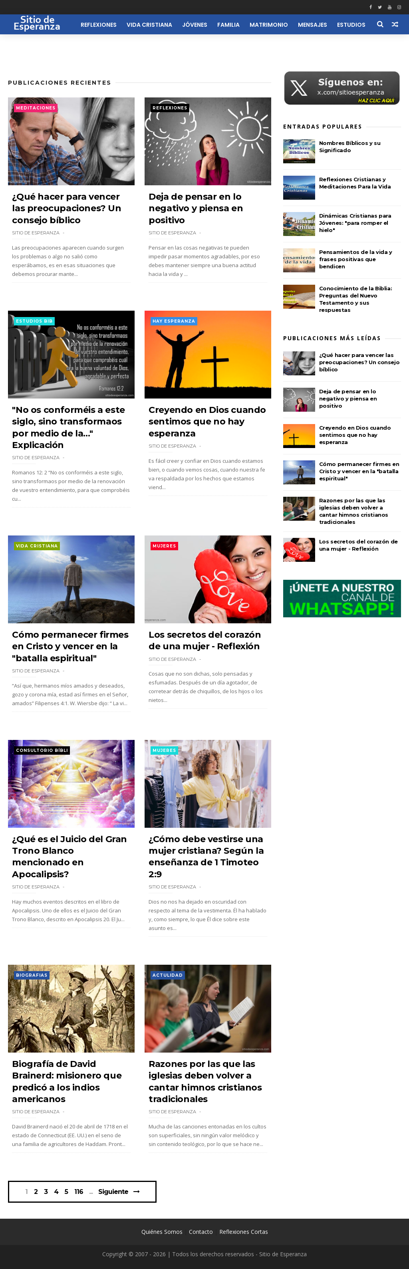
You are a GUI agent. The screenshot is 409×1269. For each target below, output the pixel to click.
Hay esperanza (174, 321)
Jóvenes (194, 25)
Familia (228, 25)
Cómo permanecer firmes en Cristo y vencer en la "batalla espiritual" (70, 646)
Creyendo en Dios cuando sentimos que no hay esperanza (207, 421)
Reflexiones (99, 25)
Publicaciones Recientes (59, 82)
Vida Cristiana (149, 25)
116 (78, 1192)
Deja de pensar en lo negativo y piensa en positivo (196, 208)
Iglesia (23, 45)
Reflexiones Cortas (243, 1231)
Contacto (201, 1231)
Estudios (351, 25)
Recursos (59, 45)
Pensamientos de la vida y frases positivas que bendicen (355, 259)
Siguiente (113, 1191)
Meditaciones (36, 108)
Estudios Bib (34, 321)
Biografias (32, 975)
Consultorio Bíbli (42, 750)
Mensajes (312, 25)
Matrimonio (269, 25)
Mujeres (164, 546)
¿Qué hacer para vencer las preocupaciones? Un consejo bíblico (66, 208)
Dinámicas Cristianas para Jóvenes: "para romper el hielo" (355, 222)
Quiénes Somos (162, 1231)
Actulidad (168, 975)
